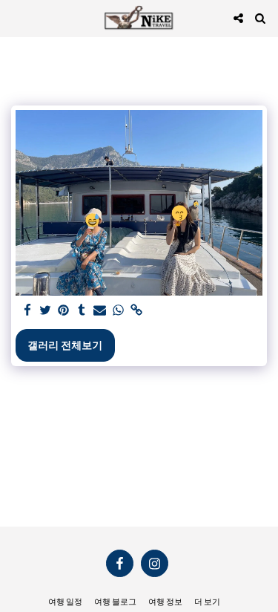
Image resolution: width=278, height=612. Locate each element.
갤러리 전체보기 (64, 345)
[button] (16, 18)
